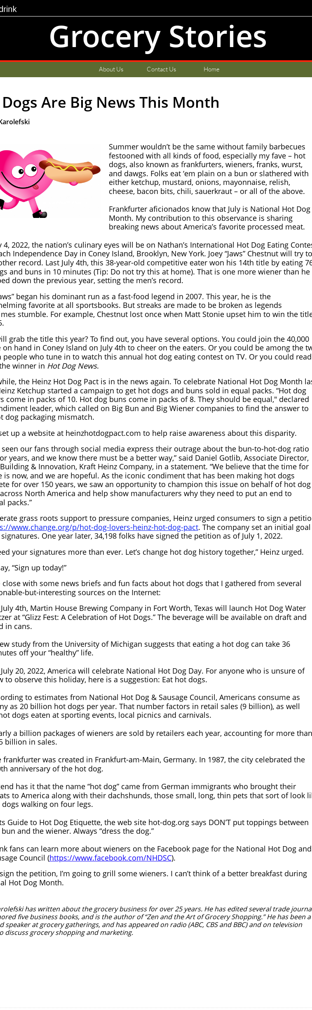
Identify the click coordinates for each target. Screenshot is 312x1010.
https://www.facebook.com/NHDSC (110, 858)
